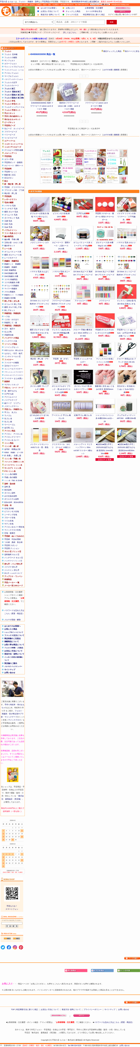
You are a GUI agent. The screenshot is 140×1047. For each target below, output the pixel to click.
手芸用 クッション (11, 548)
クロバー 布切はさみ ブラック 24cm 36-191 (126, 361)
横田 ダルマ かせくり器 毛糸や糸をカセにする (39, 332)
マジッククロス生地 (12, 530)
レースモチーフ (10, 258)
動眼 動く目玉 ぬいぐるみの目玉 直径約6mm (104, 388)
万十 (6, 329)
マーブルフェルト (11, 76)
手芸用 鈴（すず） (61, 360)
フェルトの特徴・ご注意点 (13, 648)
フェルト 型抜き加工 (12, 92)
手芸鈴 (7, 187)
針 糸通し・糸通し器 (12, 455)
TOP (13, 1009)
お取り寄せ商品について (14, 645)
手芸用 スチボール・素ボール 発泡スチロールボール (104, 216)
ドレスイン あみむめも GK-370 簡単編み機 (61, 332)
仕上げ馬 (8, 332)
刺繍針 (13, 452)
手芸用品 (45, 1)
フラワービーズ (10, 132)
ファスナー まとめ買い (13, 378)
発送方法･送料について (50, 15)
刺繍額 (18, 264)
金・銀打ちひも (10, 391)
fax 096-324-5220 (74, 1045)
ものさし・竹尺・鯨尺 (13, 353)
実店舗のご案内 (10, 663)
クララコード (104, 301)
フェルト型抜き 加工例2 (14, 98)
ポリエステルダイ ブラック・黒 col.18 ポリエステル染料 (61, 389)
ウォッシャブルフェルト (14, 67)
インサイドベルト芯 (12, 356)
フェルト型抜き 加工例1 (14, 95)
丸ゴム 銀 (8, 422)
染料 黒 (7, 487)
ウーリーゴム (9, 425)
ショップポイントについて (13, 632)
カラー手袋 (8, 159)
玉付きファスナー (11, 366)
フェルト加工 (9, 89)
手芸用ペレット (10, 172)
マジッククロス (14, 720)
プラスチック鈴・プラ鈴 (14, 190)
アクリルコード (10, 397)
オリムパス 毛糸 (11, 215)
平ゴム (7, 412)
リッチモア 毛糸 (11, 209)
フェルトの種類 (10, 57)
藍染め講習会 (18, 502)
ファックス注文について (14, 635)
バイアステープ (10, 400)
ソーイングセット (11, 347)
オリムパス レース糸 (12, 252)
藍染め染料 (8, 502)
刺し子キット (9, 310)
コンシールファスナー (13, 369)
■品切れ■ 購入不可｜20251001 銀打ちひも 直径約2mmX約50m (126, 447)
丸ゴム (14, 412)
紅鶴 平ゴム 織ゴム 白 (83, 415)
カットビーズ (18, 128)
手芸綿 (7, 539)
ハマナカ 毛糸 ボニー (61, 273)
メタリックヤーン (11, 406)
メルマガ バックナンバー (13, 666)
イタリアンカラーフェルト (13, 79)
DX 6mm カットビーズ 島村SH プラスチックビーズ (39, 304)
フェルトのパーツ (11, 85)
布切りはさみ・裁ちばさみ (13, 350)
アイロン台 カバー (11, 440)
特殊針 (6, 452)
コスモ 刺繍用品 (11, 279)
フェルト (22, 1)
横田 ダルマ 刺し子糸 (13, 307)
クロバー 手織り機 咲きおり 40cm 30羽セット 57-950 (82, 333)
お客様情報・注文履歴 (94, 8)
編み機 (7, 239)
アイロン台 (17, 434)
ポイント (129, 14)
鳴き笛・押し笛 (10, 193)
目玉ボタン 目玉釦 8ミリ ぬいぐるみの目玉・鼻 (126, 389)
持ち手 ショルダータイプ (13, 573)
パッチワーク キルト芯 (13, 558)
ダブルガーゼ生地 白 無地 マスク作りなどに (39, 215)
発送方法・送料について (14, 654)
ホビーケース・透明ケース (13, 165)
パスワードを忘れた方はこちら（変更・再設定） (114, 1022)
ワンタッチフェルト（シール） (14, 70)
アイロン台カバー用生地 (14, 527)
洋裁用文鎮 (8, 335)
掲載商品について (11, 641)
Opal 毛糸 (8, 227)
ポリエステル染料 (11, 499)
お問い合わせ (9, 673)
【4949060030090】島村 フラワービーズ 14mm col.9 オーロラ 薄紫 (41, 106)
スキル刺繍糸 (9, 292)
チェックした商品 (73, 11)
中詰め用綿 (16, 539)
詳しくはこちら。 (70, 32)
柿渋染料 (8, 490)
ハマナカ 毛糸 (10, 206)
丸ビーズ (8, 128)
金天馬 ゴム (9, 428)
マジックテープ (11, 717)
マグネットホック (11, 385)
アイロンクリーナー (12, 437)
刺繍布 (7, 267)
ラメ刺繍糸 (19, 295)
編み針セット (9, 245)
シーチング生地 (10, 515)
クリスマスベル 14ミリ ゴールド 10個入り (61, 446)
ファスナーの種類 (11, 363)
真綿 (13, 542)
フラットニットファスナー (13, 372)
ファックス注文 (72, 15)
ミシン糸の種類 (10, 474)
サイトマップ (9, 670)
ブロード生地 (9, 518)
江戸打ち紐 (8, 394)
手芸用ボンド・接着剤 (13, 162)
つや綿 (7, 542)
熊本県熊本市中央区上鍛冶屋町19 (85, 1)
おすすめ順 (107, 70)
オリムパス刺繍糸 (11, 286)
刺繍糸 (30, 1)
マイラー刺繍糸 (10, 289)
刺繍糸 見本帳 (10, 298)
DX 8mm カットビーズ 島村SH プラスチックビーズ (126, 275)
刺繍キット (8, 264)
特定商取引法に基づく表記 (94, 15)
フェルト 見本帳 (11, 54)
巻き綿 (19, 542)
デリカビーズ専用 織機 (13, 150)
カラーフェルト (10, 64)
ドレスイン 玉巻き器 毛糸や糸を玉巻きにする (126, 303)
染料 (36, 1)
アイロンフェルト (11, 73)
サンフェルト (9, 60)
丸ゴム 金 (8, 418)
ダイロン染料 (9, 493)
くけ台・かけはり (11, 319)
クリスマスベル (18, 187)
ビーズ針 (20, 452)
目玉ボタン (8, 178)
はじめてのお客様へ (49, 8)
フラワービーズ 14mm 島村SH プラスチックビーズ (61, 304)
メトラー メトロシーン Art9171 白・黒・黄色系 (39, 447)
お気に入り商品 (10, 629)
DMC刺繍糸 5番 (10, 273)
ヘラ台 (7, 316)
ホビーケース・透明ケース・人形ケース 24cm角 (61, 245)
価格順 (116, 70)
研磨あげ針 (16, 449)
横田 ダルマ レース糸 (13, 255)
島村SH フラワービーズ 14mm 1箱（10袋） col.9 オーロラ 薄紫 (69, 106)
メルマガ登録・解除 (12, 620)
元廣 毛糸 (8, 221)
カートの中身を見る (94, 11)
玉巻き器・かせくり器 (13, 242)
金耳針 (7, 449)
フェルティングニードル (14, 107)
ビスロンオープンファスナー (13, 375)
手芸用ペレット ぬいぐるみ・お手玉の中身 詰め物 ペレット (126, 333)
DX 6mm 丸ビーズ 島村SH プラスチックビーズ (104, 274)
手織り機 (15, 239)
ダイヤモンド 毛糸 (11, 218)
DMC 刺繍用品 (10, 270)
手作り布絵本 (10, 705)
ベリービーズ (9, 135)
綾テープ (8, 403)
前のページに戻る (132, 51)
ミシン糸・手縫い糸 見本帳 (13, 480)
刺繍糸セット (9, 295)
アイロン (8, 434)
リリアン (17, 403)
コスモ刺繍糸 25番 (12, 282)
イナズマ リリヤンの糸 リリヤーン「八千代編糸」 (126, 216)
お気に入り (70, 8)
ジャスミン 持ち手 (11, 570)
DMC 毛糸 (8, 224)
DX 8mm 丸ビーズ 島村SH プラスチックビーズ (83, 274)
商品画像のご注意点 (12, 638)
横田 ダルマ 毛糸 (11, 212)
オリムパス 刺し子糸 (12, 304)
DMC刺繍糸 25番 (11, 276)
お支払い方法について (50, 11)
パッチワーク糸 (10, 341)
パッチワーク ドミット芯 (13, 561)
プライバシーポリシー (93, 1009)
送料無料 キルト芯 (11, 554)
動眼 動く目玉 (10, 175)
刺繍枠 (14, 267)
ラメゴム (8, 415)
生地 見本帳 (9, 508)
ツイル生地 (8, 521)
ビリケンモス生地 (11, 511)
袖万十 (12, 329)
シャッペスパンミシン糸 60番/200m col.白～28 (105, 418)
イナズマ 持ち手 (11, 567)
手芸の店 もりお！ (7, 1)
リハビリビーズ (10, 138)
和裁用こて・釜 (10, 323)
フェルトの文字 (10, 82)
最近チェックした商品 (112, 51)
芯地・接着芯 (9, 533)
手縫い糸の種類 (10, 477)
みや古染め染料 (10, 496)
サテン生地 (8, 524)
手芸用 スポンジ (11, 545)
